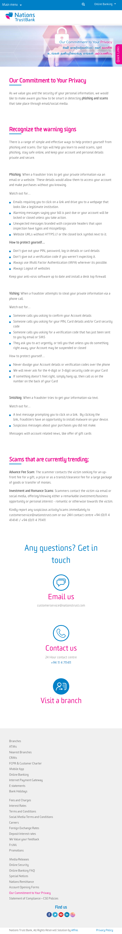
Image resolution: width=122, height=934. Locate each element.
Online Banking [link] (19, 775)
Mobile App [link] (16, 769)
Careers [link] (14, 823)
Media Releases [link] (19, 860)
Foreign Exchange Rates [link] (24, 828)
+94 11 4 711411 (61, 663)
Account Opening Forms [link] (24, 887)
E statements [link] (17, 786)
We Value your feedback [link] (24, 840)
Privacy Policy (104, 930)
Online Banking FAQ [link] (22, 871)
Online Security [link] (19, 865)
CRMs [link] (13, 758)
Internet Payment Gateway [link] (26, 780)
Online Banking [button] (103, 4)
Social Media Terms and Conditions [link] (31, 817)
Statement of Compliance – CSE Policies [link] (33, 899)
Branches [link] (15, 741)
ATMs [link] (13, 747)
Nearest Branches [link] (20, 753)
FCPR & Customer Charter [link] (25, 764)
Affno (74, 930)
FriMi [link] (13, 845)
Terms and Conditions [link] (22, 812)
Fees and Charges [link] (20, 800)
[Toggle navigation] (12, 5)
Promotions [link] (16, 851)
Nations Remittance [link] (21, 882)
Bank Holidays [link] (18, 792)
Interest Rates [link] (17, 806)
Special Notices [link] (18, 876)
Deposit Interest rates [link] (22, 834)
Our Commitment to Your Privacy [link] (30, 893)
